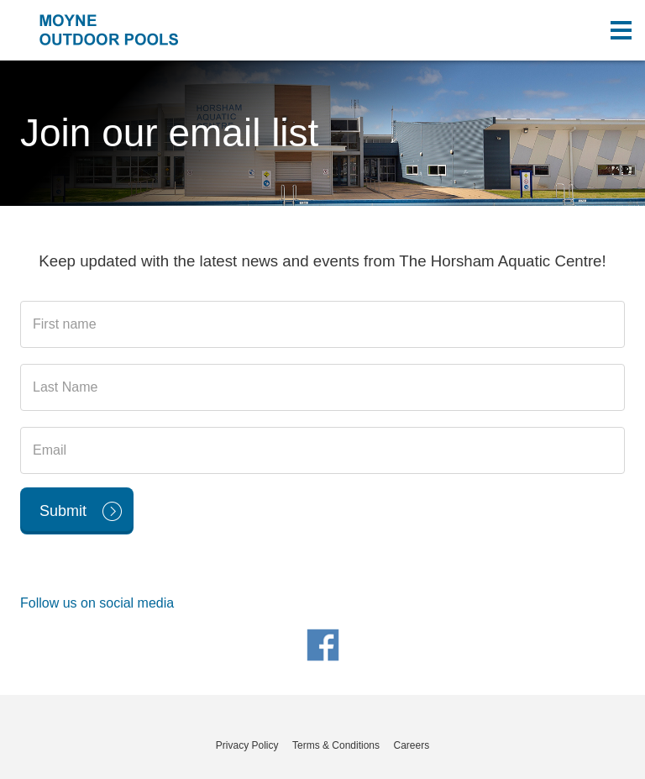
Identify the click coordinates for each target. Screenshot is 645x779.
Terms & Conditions (336, 745)
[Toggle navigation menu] (621, 30)
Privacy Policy (247, 745)
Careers (411, 745)
